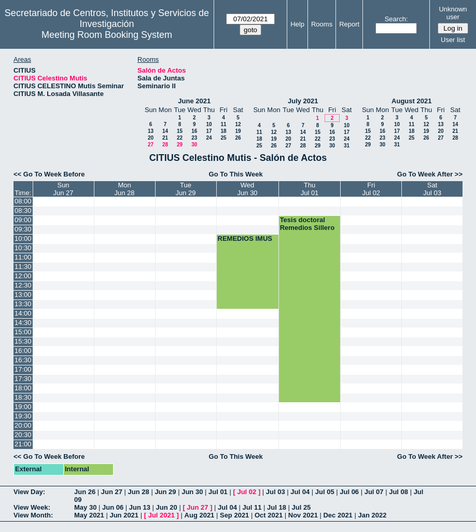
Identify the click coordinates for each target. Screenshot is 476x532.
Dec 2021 (337, 515)
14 (165, 131)
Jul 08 (398, 492)
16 (194, 131)
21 (165, 138)
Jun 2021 (123, 515)
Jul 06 (349, 492)
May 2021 (89, 515)
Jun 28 (138, 492)
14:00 (23, 313)
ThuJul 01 (310, 189)
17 (209, 131)
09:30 (23, 229)
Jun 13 (139, 507)
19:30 (23, 416)
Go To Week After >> (430, 174)
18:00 (23, 388)
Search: (396, 19)
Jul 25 (301, 507)
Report (349, 24)
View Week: (31, 507)
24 (209, 138)
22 (180, 138)
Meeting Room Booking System (106, 35)
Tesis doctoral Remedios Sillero (307, 223)
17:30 (23, 379)
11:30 (23, 266)
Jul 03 (275, 492)
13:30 (23, 304)
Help (297, 24)
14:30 (23, 322)
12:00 (23, 276)
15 (180, 131)
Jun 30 (192, 492)
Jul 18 (276, 507)
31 (346, 145)
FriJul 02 (371, 189)
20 (150, 138)
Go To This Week (236, 174)
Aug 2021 (200, 515)
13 (150, 131)
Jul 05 (324, 492)
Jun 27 (111, 492)
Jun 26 (84, 492)
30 (194, 144)
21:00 (23, 444)
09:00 (23, 220)
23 (194, 138)
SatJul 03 (432, 189)
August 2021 (411, 101)
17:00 (23, 369)
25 (223, 138)
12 (238, 124)
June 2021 (194, 101)
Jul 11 (252, 507)
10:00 (23, 238)
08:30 (23, 210)
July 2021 (303, 101)
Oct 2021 (269, 515)
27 (150, 144)
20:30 (23, 435)
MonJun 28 (125, 189)
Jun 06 (112, 507)
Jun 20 (166, 507)
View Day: (29, 492)
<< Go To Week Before (49, 174)
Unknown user (453, 13)
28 (165, 144)
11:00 (23, 257)
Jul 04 (300, 492)
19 (238, 131)
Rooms (321, 24)
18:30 (23, 397)
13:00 (23, 294)
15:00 (23, 332)
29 (180, 144)
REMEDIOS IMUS (245, 238)
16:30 (23, 360)
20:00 (23, 425)
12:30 (23, 285)
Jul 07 (374, 492)
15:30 (23, 341)
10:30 (23, 248)
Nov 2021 (303, 515)
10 (209, 124)
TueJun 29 (186, 189)
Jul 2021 (161, 515)
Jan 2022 (372, 515)
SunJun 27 (63, 189)
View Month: (33, 515)
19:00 (23, 407)
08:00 (23, 201)
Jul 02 (246, 492)
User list (453, 40)
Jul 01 (218, 492)
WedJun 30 (247, 189)
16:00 (23, 350)
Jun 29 (165, 492)
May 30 (85, 507)
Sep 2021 (234, 515)
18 (223, 131)
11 (223, 124)
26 (238, 138)
